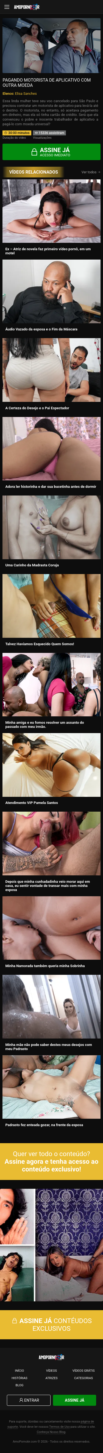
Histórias (19, 1378)
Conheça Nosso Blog (51, 1432)
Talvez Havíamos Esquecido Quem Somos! (39, 644)
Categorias (83, 1378)
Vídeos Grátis (84, 1371)
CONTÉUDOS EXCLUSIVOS (51, 1324)
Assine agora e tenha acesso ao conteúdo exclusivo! (51, 1165)
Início (19, 1371)
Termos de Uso (59, 1427)
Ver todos (91, 172)
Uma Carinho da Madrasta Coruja (32, 565)
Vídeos (51, 1371)
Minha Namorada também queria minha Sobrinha (45, 966)
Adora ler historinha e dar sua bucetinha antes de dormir (50, 487)
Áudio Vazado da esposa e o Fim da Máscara (41, 329)
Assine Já (74, 1400)
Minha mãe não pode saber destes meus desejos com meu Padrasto (48, 1047)
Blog (19, 1385)
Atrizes (51, 1378)
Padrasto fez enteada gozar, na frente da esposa (44, 1125)
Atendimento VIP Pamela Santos (31, 803)
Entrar (28, 1400)
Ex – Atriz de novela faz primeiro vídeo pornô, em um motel (48, 251)
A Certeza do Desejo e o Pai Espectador (37, 408)
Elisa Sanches (26, 93)
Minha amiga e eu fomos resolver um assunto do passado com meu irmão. (44, 724)
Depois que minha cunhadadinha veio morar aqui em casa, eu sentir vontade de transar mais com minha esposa (47, 885)
